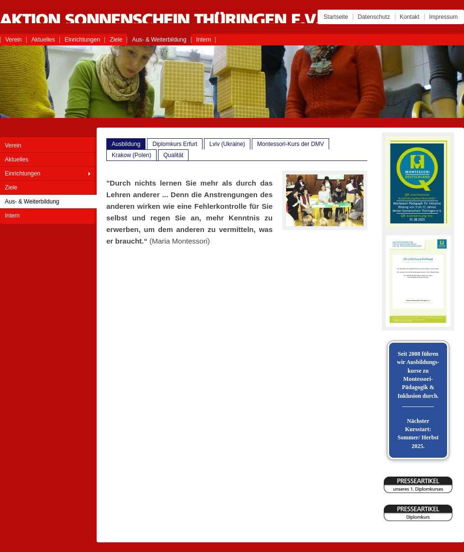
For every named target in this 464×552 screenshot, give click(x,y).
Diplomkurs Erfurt (174, 144)
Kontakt (410, 17)
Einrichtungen (82, 39)
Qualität (173, 155)
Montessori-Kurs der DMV (290, 144)
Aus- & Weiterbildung (159, 39)
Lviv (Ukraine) (227, 144)
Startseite (336, 17)
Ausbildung (126, 144)
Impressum (443, 17)
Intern (203, 39)
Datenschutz (374, 17)
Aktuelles (43, 39)
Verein (13, 39)
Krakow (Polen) (131, 155)
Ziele (116, 39)
